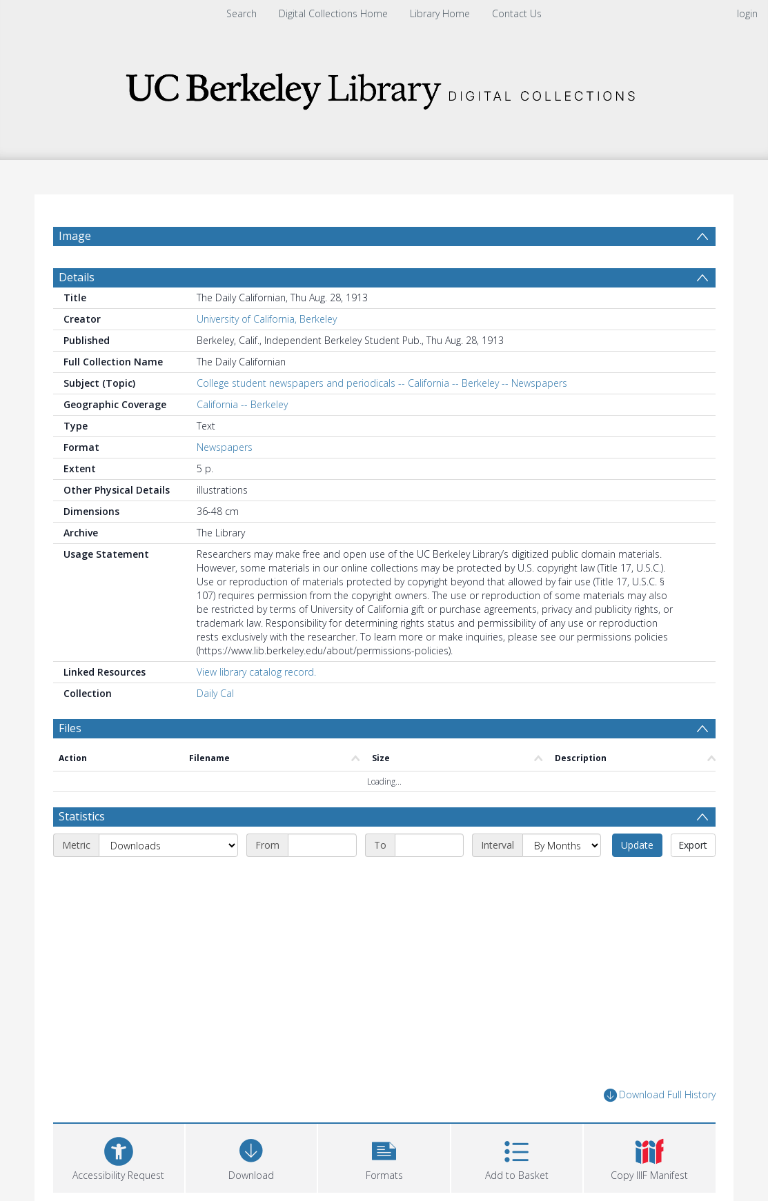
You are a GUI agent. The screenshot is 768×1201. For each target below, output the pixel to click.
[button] (383, 1156)
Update (637, 844)
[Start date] (322, 845)
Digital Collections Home (333, 13)
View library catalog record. (256, 671)
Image (75, 235)
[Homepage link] (384, 87)
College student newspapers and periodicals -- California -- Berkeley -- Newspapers (382, 383)
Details (77, 277)
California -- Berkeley (242, 404)
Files (70, 728)
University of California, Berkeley (267, 318)
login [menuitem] (747, 13)
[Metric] (168, 845)
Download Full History (660, 1095)
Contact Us (517, 13)
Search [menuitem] (241, 13)
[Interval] (561, 845)
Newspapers (225, 447)
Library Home (440, 13)
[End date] (429, 845)
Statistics (82, 816)
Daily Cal (215, 693)
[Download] (251, 1156)
